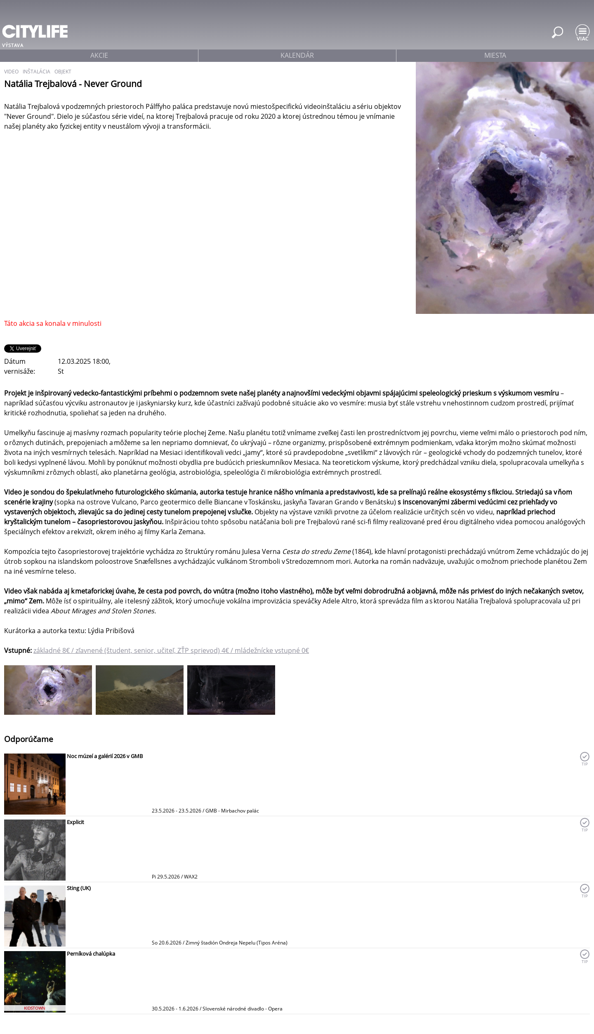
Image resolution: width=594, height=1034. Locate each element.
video (11, 71)
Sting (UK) (79, 888)
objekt (62, 71)
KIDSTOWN (34, 1008)
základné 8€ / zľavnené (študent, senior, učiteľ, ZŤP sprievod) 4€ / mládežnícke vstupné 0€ (171, 650)
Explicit (75, 822)
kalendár (297, 55)
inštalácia (36, 71)
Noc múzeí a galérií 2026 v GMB (105, 756)
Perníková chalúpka (91, 953)
